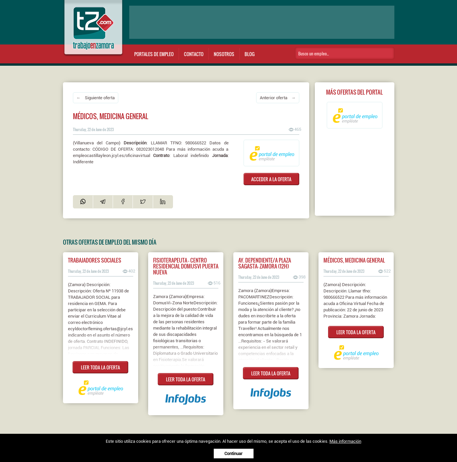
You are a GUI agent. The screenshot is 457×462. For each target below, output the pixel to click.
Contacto (193, 53)
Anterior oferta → (278, 97)
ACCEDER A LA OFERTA (271, 179)
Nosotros (224, 53)
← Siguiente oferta (96, 97)
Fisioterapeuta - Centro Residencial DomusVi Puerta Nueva (185, 266)
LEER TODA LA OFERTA (100, 367)
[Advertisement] (261, 22)
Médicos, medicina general (354, 260)
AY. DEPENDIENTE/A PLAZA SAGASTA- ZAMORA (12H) (264, 263)
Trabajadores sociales (94, 260)
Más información (345, 441)
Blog (250, 53)
